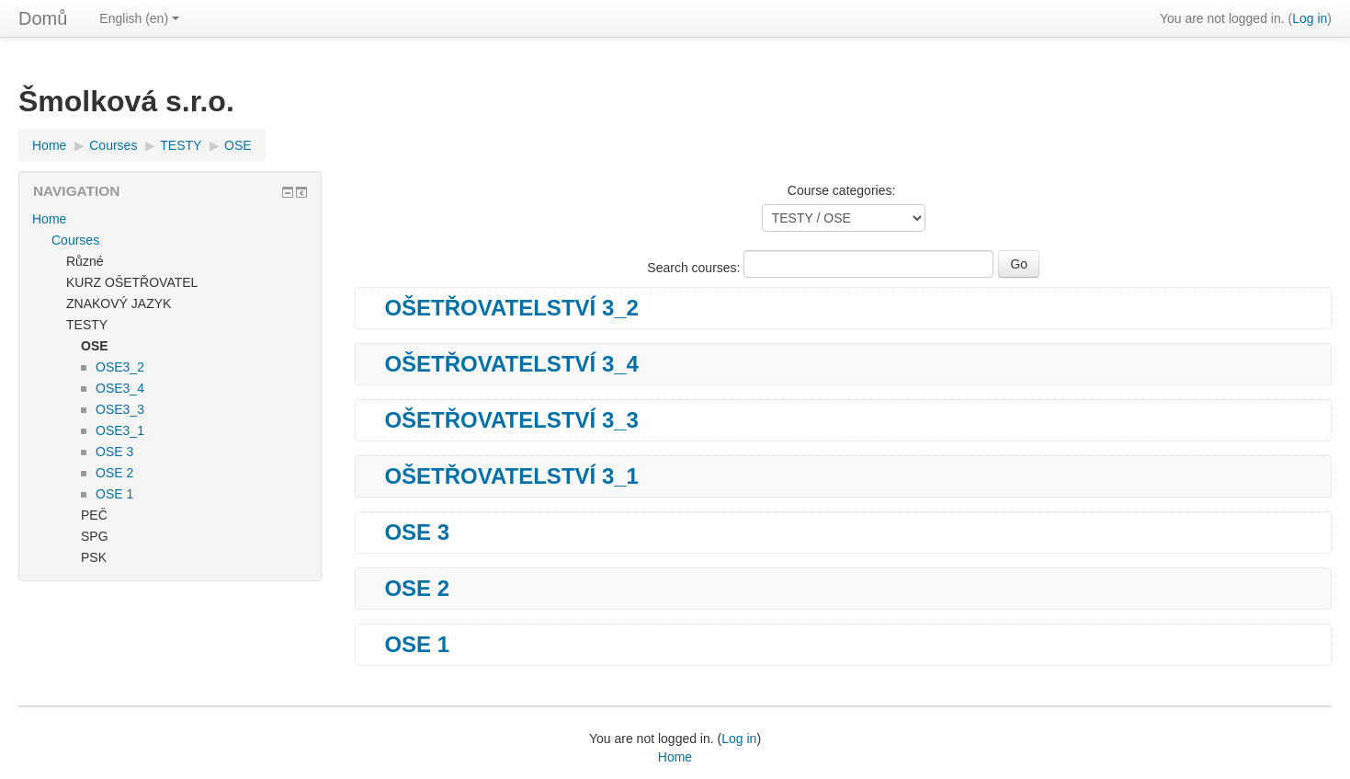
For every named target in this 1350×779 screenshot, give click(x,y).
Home (49, 145)
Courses (113, 145)
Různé (84, 261)
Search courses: (695, 267)
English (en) (139, 18)
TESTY (180, 145)
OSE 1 (416, 645)
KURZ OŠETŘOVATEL (132, 282)
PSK (94, 557)
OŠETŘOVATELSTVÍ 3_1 (511, 476)
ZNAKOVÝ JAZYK (118, 303)
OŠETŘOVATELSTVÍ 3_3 (511, 420)
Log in (1309, 18)
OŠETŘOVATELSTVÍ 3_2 (511, 308)
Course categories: (842, 190)
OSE (238, 145)
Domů (42, 18)
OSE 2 (416, 589)
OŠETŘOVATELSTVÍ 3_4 (511, 364)
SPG (94, 536)
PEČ (94, 515)
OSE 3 (416, 532)
